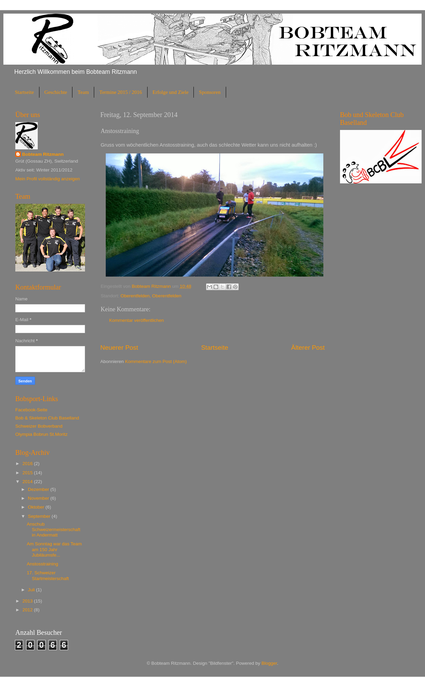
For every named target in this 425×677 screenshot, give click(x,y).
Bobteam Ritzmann (43, 154)
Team (83, 92)
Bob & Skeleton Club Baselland (47, 417)
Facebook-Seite (31, 409)
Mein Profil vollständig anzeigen (47, 178)
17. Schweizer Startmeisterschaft (48, 575)
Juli (32, 589)
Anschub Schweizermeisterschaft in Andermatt (54, 530)
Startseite (24, 92)
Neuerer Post (119, 347)
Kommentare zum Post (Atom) (156, 361)
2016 (28, 463)
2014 (28, 481)
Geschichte (56, 92)
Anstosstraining (42, 563)
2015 (28, 472)
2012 (28, 609)
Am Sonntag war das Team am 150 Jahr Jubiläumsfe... (54, 549)
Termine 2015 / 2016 (120, 92)
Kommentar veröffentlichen (136, 320)
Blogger (269, 663)
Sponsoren (209, 92)
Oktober (37, 507)
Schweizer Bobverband (39, 426)
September (40, 516)
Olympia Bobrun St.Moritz (41, 434)
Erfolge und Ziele (171, 92)
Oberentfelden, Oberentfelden (151, 295)
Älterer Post (308, 347)
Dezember (39, 489)
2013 (28, 601)
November (39, 498)
